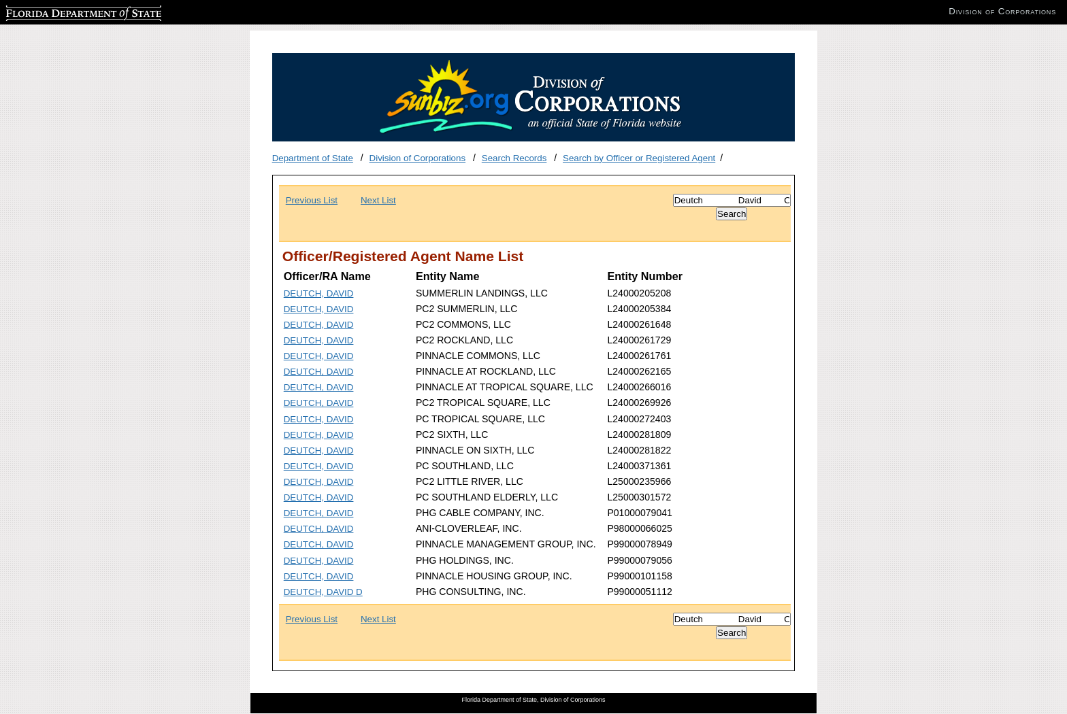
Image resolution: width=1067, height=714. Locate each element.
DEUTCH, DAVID (319, 293)
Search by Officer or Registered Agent (639, 158)
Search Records (514, 158)
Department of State (312, 158)
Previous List (312, 200)
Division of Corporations (418, 158)
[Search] (732, 200)
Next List (378, 200)
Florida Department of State (61, 11)
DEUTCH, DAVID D (323, 592)
